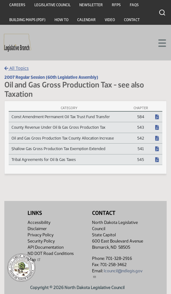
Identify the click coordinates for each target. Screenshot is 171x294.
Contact (132, 20)
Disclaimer (37, 228)
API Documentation (46, 247)
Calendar (86, 20)
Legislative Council (52, 5)
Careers (17, 5)
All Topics (16, 68)
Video (110, 20)
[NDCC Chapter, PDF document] (157, 117)
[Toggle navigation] (159, 42)
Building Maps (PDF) (27, 20)
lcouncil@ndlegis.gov (117, 273)
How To (61, 20)
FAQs (134, 5)
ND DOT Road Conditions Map (51, 256)
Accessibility (39, 222)
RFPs (116, 5)
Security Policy (41, 241)
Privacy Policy (41, 235)
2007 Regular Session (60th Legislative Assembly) (51, 77)
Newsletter (91, 5)
